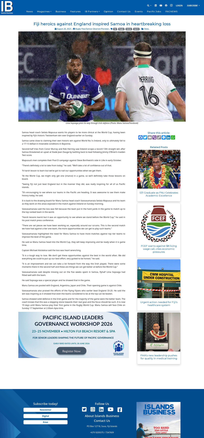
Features (75, 11)
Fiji (115, 29)
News (29, 11)
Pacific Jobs (154, 11)
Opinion (108, 11)
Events (139, 11)
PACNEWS (171, 11)
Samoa (128, 29)
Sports (136, 29)
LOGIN (179, 5)
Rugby (121, 29)
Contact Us (124, 11)
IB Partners (91, 11)
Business (61, 11)
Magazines (43, 11)
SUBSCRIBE (192, 5)
